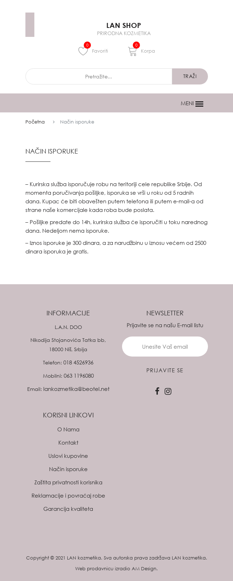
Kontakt (68, 442)
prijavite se (165, 370)
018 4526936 (78, 362)
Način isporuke (68, 469)
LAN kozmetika (84, 558)
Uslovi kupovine (68, 455)
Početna (35, 122)
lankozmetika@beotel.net (76, 389)
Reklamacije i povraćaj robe (68, 495)
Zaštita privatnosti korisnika (68, 482)
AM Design (144, 568)
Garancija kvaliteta (68, 508)
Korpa (141, 51)
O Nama (68, 429)
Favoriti (93, 51)
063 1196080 (79, 375)
